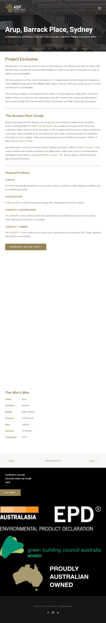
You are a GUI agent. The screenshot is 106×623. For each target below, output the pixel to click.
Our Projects (53, 461)
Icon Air (38, 37)
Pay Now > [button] (10, 492)
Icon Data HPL (51, 37)
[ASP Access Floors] (28, 8)
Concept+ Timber (69, 37)
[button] (99, 8)
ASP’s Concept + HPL (53, 155)
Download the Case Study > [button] (26, 247)
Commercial (14, 37)
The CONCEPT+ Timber (16, 232)
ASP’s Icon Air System (42, 126)
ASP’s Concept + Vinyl (89, 147)
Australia (27, 37)
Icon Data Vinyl (87, 37)
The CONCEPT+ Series (16, 215)
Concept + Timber (24, 141)
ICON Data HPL (12, 202)
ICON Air (9, 186)
